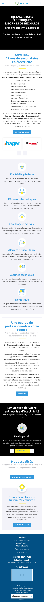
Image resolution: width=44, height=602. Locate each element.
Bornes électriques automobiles (22, 101)
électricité (35, 34)
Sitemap (22, 595)
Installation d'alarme (18, 104)
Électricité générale (18, 84)
